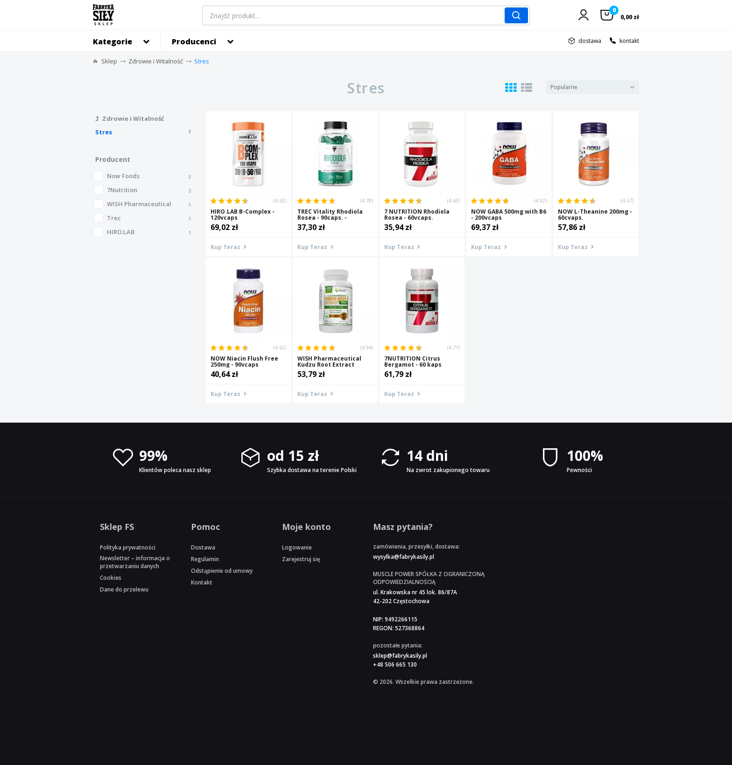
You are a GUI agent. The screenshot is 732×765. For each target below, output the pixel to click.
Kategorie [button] (112, 41)
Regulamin (205, 559)
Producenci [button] (194, 41)
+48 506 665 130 (395, 664)
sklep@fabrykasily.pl (400, 656)
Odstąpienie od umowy (222, 571)
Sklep (109, 61)
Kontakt (201, 582)
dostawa (589, 41)
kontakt (629, 41)
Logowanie (297, 547)
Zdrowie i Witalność (155, 61)
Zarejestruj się (301, 559)
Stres (201, 61)
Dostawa (203, 547)
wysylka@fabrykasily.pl (403, 557)
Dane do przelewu (124, 589)
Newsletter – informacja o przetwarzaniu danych (135, 562)
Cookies (110, 578)
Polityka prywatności (127, 547)
